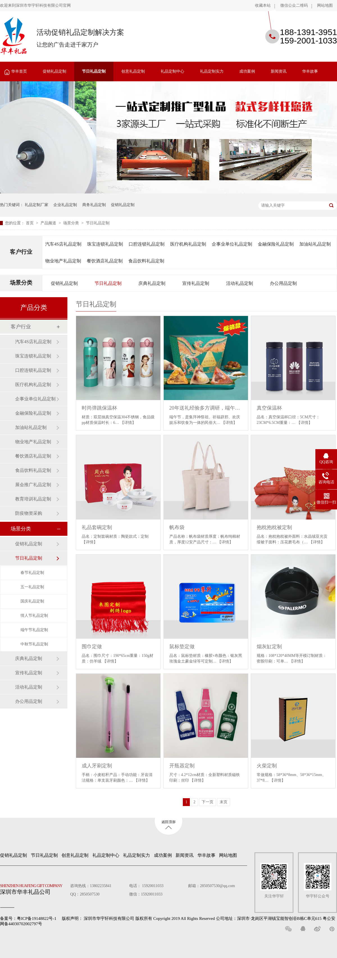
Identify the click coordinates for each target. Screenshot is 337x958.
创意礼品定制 (133, 71)
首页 (30, 223)
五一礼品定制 (32, 587)
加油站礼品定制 (315, 244)
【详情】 (128, 423)
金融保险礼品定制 (276, 244)
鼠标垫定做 (182, 646)
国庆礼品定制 (32, 601)
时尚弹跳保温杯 (99, 408)
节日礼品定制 (94, 71)
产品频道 (48, 223)
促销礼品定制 (54, 71)
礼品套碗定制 (97, 527)
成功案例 (247, 71)
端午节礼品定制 (34, 630)
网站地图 (325, 5)
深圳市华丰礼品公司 (33, 888)
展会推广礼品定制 (33, 484)
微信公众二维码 (294, 5)
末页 (223, 802)
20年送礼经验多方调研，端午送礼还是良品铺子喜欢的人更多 (205, 408)
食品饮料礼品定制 (146, 260)
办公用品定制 (283, 283)
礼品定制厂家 (36, 205)
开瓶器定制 (182, 765)
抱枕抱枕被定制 (274, 527)
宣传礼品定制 (195, 283)
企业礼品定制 (65, 205)
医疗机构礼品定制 (188, 244)
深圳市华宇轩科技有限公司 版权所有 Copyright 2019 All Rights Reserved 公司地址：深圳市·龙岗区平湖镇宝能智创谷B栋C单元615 (203, 918)
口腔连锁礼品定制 (147, 244)
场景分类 (71, 223)
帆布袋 (177, 527)
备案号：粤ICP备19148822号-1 (28, 918)
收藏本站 (263, 5)
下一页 (207, 802)
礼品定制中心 (172, 71)
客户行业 (21, 252)
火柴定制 (267, 765)
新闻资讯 (278, 71)
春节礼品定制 (32, 573)
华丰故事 (310, 71)
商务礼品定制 (94, 205)
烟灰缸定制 (269, 646)
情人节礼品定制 (34, 615)
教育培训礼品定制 (33, 499)
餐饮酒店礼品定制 (105, 260)
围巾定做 (92, 646)
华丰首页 (19, 71)
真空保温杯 (269, 408)
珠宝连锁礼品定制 (105, 244)
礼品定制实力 (212, 71)
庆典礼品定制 (151, 283)
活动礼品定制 (239, 283)
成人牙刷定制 (97, 765)
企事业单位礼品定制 (232, 244)
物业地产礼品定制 (63, 260)
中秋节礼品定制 (34, 644)
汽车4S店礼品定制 (63, 244)
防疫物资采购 (28, 513)
